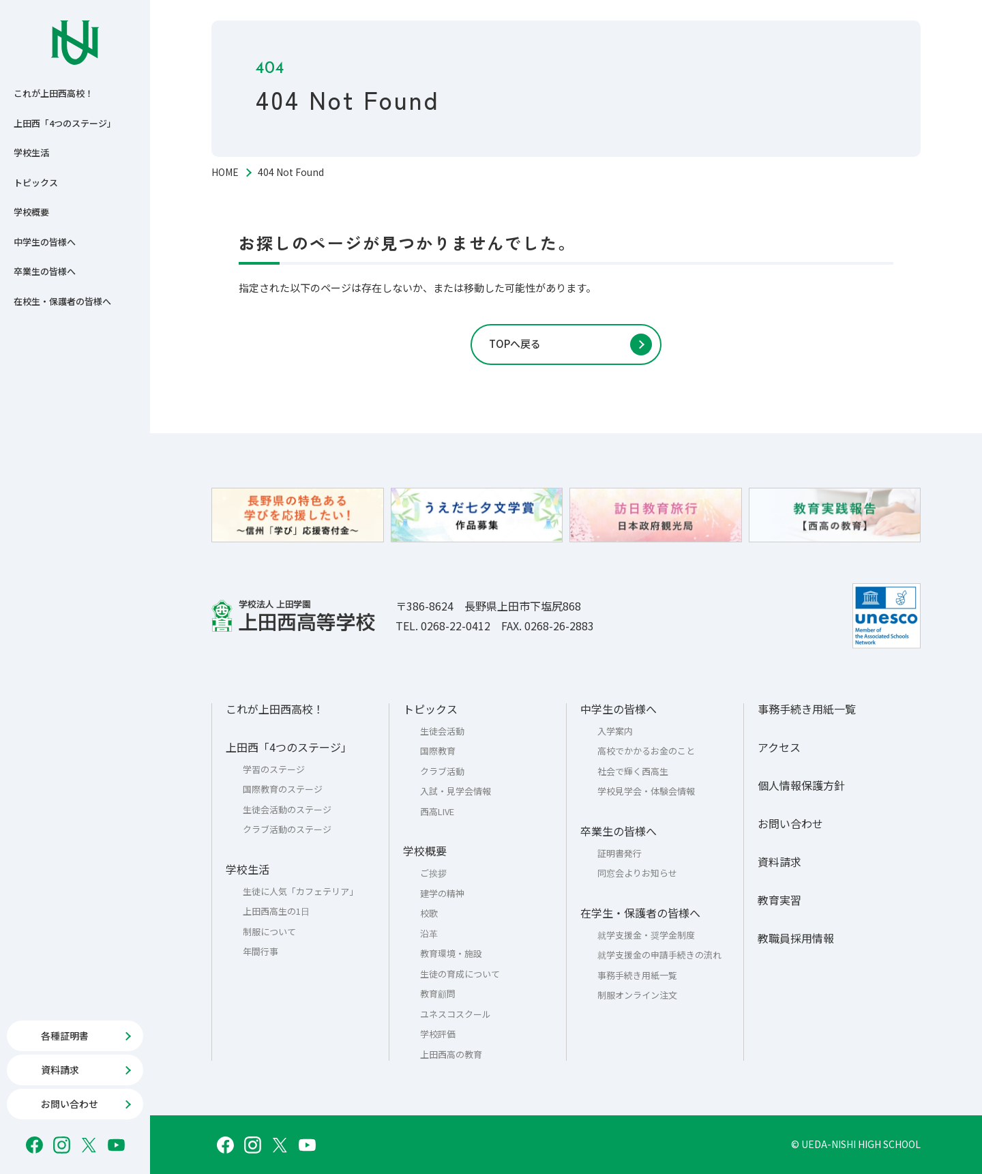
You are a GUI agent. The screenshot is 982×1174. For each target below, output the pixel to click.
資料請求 (779, 861)
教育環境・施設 (451, 953)
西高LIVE (437, 811)
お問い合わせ (790, 823)
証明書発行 (619, 853)
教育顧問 (438, 993)
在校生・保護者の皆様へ (62, 301)
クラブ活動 (442, 771)
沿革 (429, 933)
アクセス (779, 747)
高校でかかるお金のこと (646, 750)
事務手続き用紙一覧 (637, 975)
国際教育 (438, 750)
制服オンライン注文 (637, 994)
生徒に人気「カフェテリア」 (300, 891)
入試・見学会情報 (455, 790)
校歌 (429, 913)
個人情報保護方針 (801, 785)
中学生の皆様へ (45, 241)
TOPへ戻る (515, 343)
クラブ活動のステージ (287, 829)
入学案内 (615, 730)
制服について (269, 931)
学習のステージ (274, 769)
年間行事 (260, 951)
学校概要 (31, 211)
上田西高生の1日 (276, 911)
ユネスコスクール (455, 1014)
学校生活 (31, 152)
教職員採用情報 (796, 938)
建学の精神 (442, 893)
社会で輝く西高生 (632, 771)
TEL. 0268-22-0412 (443, 625)
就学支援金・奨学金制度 (646, 934)
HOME (225, 172)
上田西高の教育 (451, 1054)
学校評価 (438, 1033)
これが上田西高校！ (53, 93)
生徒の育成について (460, 973)
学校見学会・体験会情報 (646, 790)
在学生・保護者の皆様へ (640, 912)
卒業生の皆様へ (45, 271)
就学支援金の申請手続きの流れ (659, 954)
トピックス (36, 182)
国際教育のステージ (283, 788)
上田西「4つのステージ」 (65, 123)
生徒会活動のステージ (287, 809)
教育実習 (779, 899)
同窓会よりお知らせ (637, 872)
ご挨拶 (433, 872)
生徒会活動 (442, 730)
